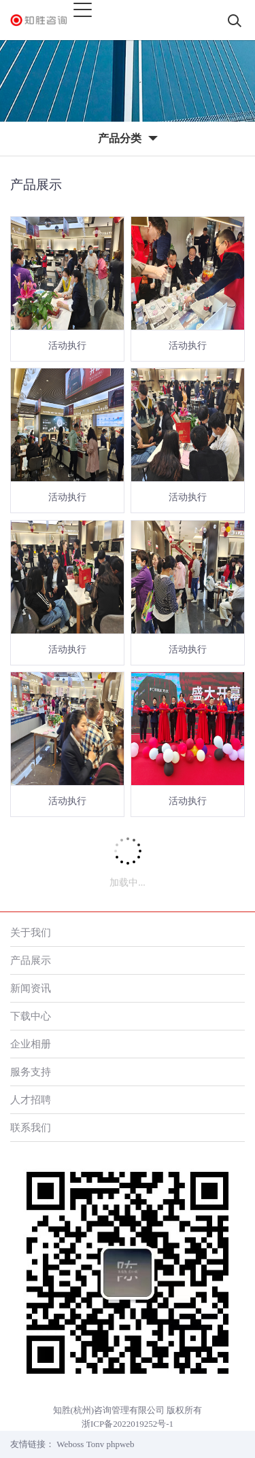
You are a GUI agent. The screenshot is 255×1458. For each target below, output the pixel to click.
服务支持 (30, 1071)
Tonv (95, 1444)
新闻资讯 (30, 988)
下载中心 (30, 1016)
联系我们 (30, 1127)
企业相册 (30, 1043)
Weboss (70, 1444)
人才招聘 (30, 1099)
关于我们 (30, 932)
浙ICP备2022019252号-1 (127, 1424)
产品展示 (30, 960)
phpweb (120, 1444)
